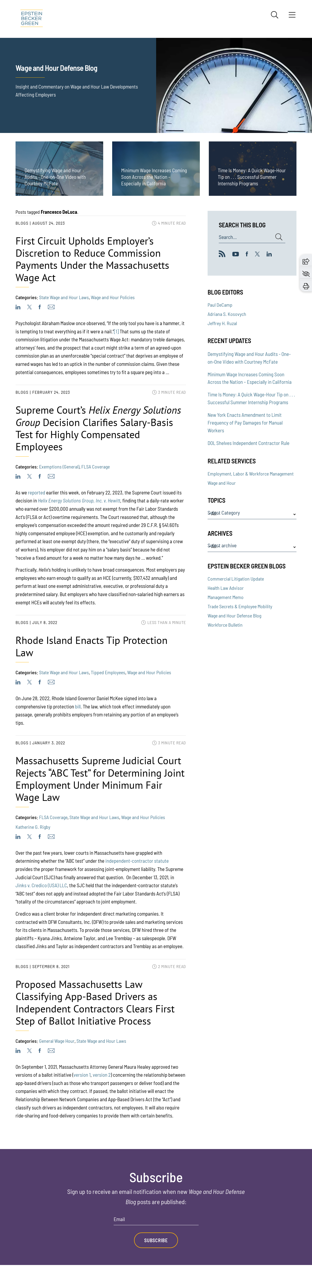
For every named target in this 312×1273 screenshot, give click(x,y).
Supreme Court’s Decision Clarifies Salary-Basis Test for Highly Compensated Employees (98, 428)
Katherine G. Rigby (33, 827)
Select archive (222, 545)
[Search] (274, 14)
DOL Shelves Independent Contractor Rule (248, 443)
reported (36, 492)
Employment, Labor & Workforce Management (251, 473)
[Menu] (292, 16)
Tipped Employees (108, 672)
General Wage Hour (57, 1041)
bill (78, 706)
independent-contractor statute (137, 861)
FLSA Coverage (95, 466)
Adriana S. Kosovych (227, 314)
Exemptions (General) (59, 466)
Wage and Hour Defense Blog (234, 615)
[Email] (156, 1220)
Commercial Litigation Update (236, 579)
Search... (228, 237)
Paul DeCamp (220, 305)
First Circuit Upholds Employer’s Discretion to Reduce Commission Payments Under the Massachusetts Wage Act (92, 259)
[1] (116, 331)
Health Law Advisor (226, 588)
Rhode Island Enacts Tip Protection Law (92, 646)
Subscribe (156, 1240)
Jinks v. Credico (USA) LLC (41, 885)
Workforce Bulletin (225, 625)
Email (119, 1219)
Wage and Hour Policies (113, 297)
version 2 (102, 1075)
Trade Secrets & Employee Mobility (240, 606)
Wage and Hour (222, 483)
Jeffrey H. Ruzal (222, 323)
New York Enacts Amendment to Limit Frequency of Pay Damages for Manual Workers (245, 422)
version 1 (82, 1075)
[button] (306, 260)
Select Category (224, 513)
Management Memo (226, 597)
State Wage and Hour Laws (64, 297)
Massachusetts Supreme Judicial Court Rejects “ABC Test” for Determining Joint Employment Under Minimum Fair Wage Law (100, 779)
